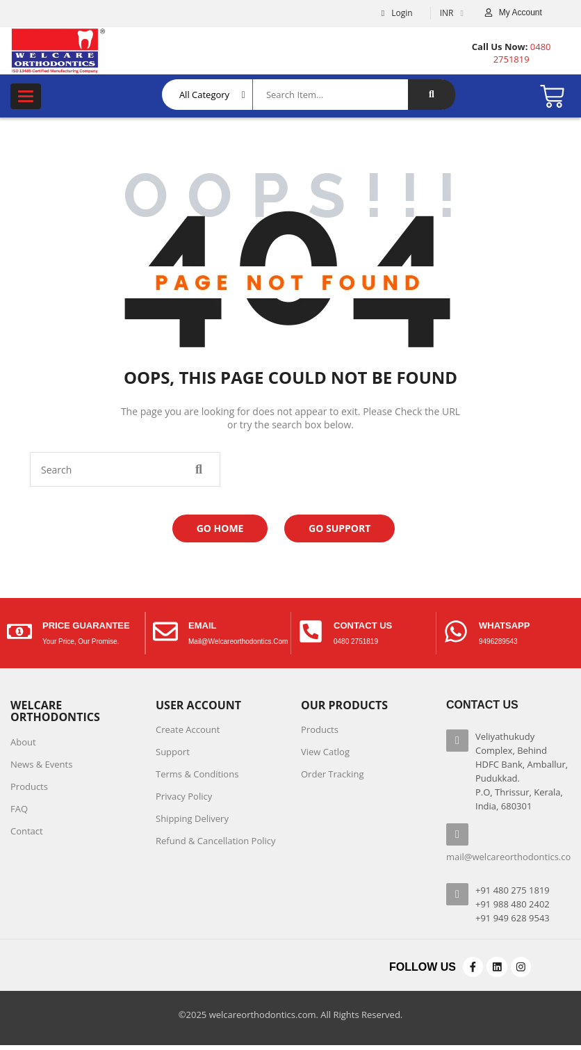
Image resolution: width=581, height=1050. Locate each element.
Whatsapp (504, 625)
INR (447, 13)
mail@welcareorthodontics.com (238, 641)
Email (202, 625)
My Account (520, 12)
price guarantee (86, 625)
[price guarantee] (19, 633)
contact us (363, 625)
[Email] (165, 633)
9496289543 (498, 641)
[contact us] (310, 633)
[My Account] (488, 13)
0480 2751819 (356, 641)
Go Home (220, 528)
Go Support (339, 528)
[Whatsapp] (455, 633)
